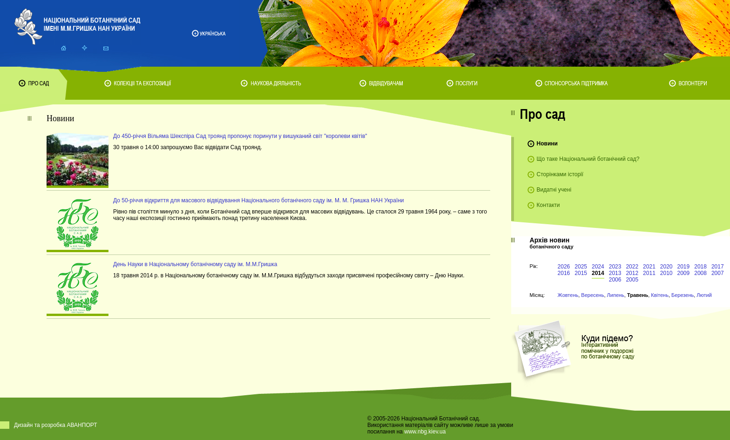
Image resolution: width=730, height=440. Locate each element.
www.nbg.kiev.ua (425, 431)
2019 (683, 266)
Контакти (548, 205)
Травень (637, 295)
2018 (700, 266)
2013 (615, 273)
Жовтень (568, 295)
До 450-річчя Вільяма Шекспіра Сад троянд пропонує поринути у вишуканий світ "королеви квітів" (240, 136)
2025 (581, 266)
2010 (666, 273)
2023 (615, 266)
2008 (700, 273)
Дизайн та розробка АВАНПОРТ (55, 425)
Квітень (660, 295)
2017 (717, 266)
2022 (632, 266)
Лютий (704, 295)
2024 (598, 266)
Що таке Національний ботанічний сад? (588, 159)
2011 (649, 273)
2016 (564, 273)
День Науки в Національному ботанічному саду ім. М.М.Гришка (195, 264)
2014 (598, 273)
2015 (581, 273)
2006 (615, 279)
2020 (666, 266)
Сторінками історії (560, 174)
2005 (632, 279)
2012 (632, 273)
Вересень (592, 295)
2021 (649, 266)
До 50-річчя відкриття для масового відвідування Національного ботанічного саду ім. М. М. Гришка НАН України (258, 200)
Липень (615, 295)
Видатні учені (554, 189)
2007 (717, 273)
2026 (564, 266)
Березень (682, 295)
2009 (683, 273)
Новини (547, 143)
